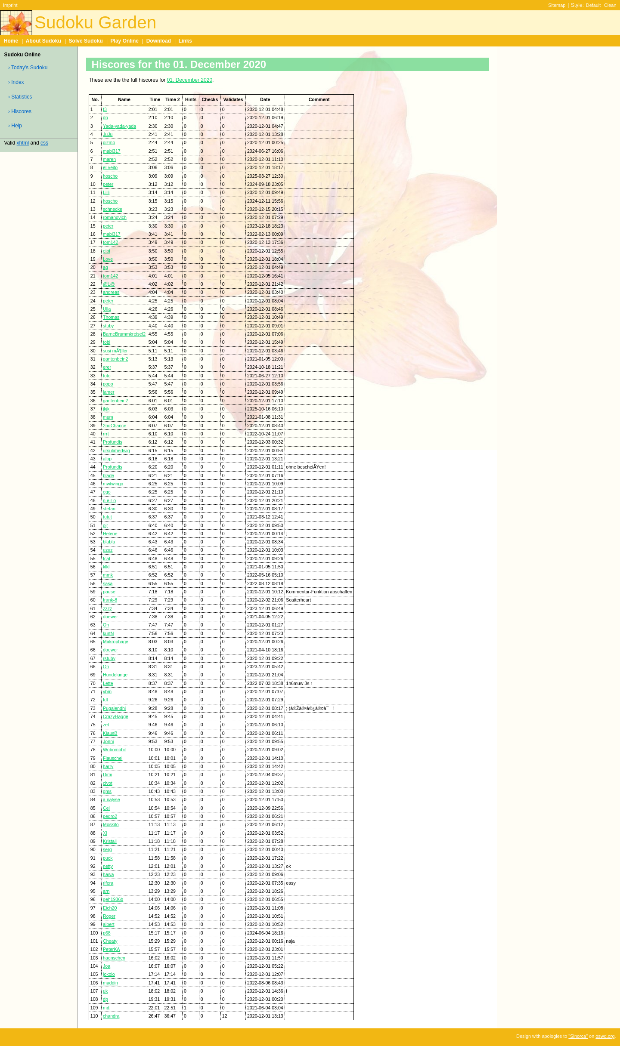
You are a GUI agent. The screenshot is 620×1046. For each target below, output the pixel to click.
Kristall (110, 841)
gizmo (109, 142)
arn (106, 891)
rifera (108, 883)
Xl (105, 833)
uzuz (107, 549)
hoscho (110, 176)
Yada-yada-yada (119, 126)
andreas (111, 292)
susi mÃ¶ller (115, 350)
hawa (108, 874)
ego (107, 491)
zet (106, 724)
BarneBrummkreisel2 (124, 333)
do (105, 117)
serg (107, 849)
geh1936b (113, 899)
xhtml (23, 143)
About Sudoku (43, 41)
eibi (106, 250)
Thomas (111, 317)
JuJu (107, 134)
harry (108, 766)
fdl (105, 699)
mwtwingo (113, 483)
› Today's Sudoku (27, 68)
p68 (107, 932)
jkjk (106, 408)
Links (185, 41)
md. (107, 1007)
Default (593, 5)
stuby (108, 325)
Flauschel (112, 758)
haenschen (114, 957)
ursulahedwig (116, 450)
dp (105, 999)
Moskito (111, 824)
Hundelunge (115, 674)
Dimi (107, 774)
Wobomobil (114, 749)
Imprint (10, 5)
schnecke (112, 209)
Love (108, 259)
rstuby (109, 658)
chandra (111, 1015)
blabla (109, 541)
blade (108, 475)
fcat (106, 558)
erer (107, 367)
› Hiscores (19, 111)
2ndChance (114, 425)
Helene (110, 533)
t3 (105, 109)
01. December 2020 (189, 80)
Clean (610, 5)
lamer (109, 392)
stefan (109, 508)
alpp (107, 458)
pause (109, 591)
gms (107, 791)
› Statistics (20, 97)
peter (108, 184)
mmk (108, 574)
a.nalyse (111, 799)
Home (11, 41)
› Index (16, 82)
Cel (106, 808)
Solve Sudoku (86, 41)
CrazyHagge (115, 716)
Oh (106, 624)
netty (108, 866)
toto (107, 375)
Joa (106, 966)
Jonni (108, 741)
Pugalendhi (114, 708)
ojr (105, 525)
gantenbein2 (115, 358)
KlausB (110, 733)
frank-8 (110, 599)
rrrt (106, 433)
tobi (106, 342)
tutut (107, 516)
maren (109, 159)
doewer (110, 616)
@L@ (109, 284)
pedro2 (110, 816)
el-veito (110, 167)
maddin (110, 982)
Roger (109, 916)
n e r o (109, 500)
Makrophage (115, 641)
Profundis (112, 441)
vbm (107, 691)
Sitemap (556, 5)
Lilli (106, 192)
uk (105, 991)
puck (107, 858)
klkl (106, 566)
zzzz (107, 608)
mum (108, 417)
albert (109, 924)
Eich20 (110, 907)
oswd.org (604, 1036)
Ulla (107, 309)
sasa (107, 583)
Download (158, 41)
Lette (108, 683)
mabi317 (112, 151)
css (44, 143)
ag (105, 267)
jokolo (109, 974)
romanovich (115, 217)
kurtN (108, 633)
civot (107, 783)
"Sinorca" (578, 1036)
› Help (15, 126)
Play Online (125, 41)
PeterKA (111, 949)
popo (108, 383)
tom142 (110, 242)
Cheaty (110, 941)
